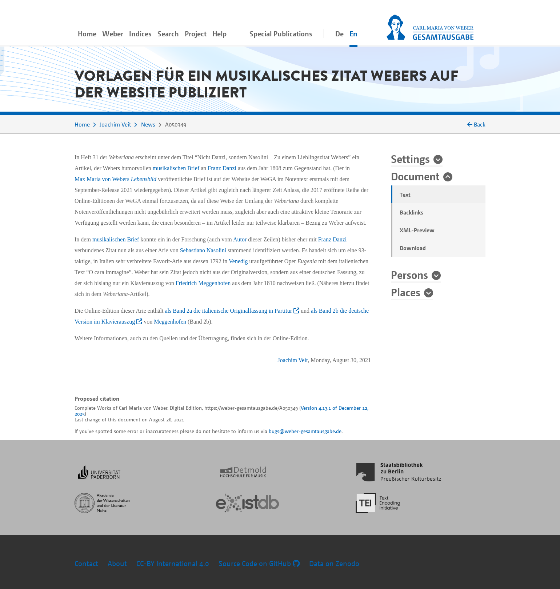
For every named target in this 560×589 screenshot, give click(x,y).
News (148, 124)
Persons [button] (409, 274)
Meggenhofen (170, 321)
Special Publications (280, 33)
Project (196, 33)
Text (405, 194)
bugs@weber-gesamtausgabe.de (305, 431)
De (339, 33)
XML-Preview (417, 230)
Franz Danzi (222, 168)
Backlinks (411, 212)
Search (168, 33)
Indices (140, 33)
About (117, 563)
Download (413, 248)
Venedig (238, 261)
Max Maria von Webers (102, 179)
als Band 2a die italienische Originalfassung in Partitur (232, 311)
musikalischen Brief (176, 168)
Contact (86, 563)
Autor (240, 239)
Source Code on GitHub (259, 563)
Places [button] (405, 292)
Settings (410, 158)
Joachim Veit (115, 124)
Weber (112, 33)
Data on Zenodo (334, 563)
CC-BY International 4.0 (172, 563)
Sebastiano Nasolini (203, 250)
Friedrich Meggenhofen (203, 283)
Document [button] (415, 176)
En (353, 33)
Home (87, 33)
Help (219, 33)
